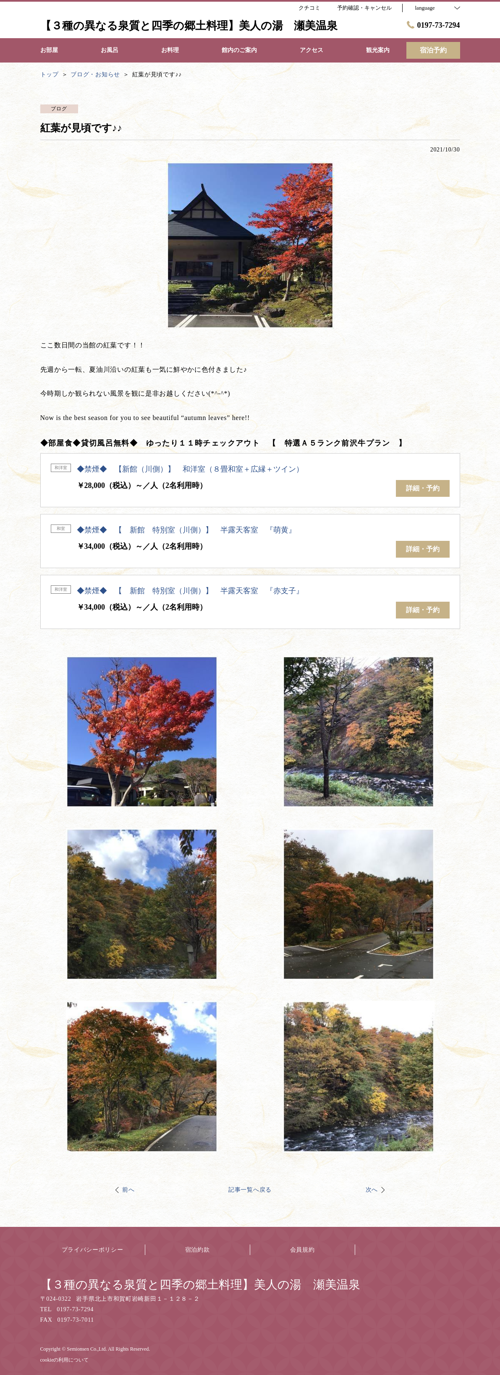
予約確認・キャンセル (364, 8)
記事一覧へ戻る (250, 1190)
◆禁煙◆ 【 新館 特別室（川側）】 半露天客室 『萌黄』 (186, 530)
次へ (372, 1190)
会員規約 (302, 1250)
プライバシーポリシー (92, 1250)
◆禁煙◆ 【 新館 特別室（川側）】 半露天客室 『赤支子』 (190, 591)
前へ (128, 1190)
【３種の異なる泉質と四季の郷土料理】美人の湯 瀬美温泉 (200, 1284)
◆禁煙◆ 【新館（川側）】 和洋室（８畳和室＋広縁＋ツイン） (190, 469)
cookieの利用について (64, 1360)
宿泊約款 (197, 1250)
